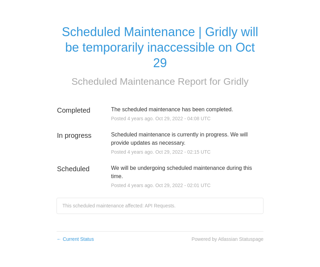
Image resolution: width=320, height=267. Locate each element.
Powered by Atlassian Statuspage (227, 239)
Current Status (75, 239)
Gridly (236, 81)
